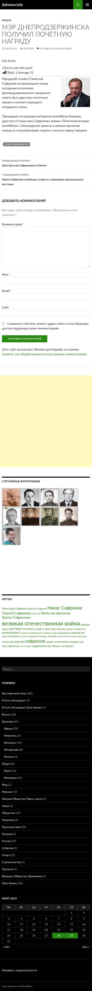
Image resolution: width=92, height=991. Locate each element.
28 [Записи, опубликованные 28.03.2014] (58, 935)
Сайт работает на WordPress (17, 986)
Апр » (85, 946)
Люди (5, 763)
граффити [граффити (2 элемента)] (39, 629)
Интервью (10, 777)
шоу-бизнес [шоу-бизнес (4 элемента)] (53, 646)
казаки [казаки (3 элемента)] (24, 632)
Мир (5, 784)
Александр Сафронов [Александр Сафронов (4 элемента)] (14, 608)
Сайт (5, 307)
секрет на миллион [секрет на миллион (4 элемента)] (57, 641)
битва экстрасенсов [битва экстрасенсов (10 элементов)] (55, 613)
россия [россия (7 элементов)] (19, 641)
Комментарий (13, 224)
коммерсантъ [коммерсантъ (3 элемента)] (36, 632)
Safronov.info (12, 5)
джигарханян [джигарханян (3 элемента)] (58, 628)
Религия (7, 834)
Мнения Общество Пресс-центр (22, 798)
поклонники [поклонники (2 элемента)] (63, 636)
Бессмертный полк (14, 693)
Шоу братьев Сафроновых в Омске (46, 162)
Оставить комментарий (55, 48)
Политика (8, 820)
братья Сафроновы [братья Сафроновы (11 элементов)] (16, 617)
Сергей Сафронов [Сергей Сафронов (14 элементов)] (16, 613)
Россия (6, 841)
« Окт (6, 946)
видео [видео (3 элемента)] (5, 628)
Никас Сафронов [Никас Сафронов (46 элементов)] (64, 607)
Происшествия (11, 827)
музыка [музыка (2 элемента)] (24, 636)
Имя (6, 274)
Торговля (7, 869)
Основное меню (87, 4)
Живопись (10, 735)
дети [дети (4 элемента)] (48, 628)
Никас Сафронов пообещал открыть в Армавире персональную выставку (46, 179)
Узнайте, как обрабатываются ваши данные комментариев (44, 354)
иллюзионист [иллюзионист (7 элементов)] (11, 632)
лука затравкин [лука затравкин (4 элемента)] (11, 636)
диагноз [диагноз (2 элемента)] (70, 629)
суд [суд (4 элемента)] (81, 641)
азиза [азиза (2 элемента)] (33, 613)
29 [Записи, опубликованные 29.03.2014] (71, 935)
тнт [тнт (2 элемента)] (22, 646)
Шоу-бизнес (9, 883)
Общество (8, 812)
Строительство (11, 862)
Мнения (7, 791)
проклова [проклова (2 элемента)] (82, 636)
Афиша (8, 728)
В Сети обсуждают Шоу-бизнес (22, 707)
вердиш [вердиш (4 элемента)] (85, 624)
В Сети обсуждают (14, 700)
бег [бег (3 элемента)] (38, 613)
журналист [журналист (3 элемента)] (80, 628)
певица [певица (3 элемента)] (43, 636)
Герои (7, 770)
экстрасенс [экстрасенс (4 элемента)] (67, 646)
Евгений (28, 48)
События (7, 848)
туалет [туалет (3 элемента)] (27, 646)
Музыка (9, 756)
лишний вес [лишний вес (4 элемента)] (78, 632)
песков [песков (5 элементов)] (52, 636)
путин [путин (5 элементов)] (5, 641)
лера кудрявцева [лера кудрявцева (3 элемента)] (61, 632)
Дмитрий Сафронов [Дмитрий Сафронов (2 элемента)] (37, 608)
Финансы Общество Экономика (22, 876)
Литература (11, 749)
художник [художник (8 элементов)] (39, 646)
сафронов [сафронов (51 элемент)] (35, 641)
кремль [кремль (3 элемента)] (48, 632)
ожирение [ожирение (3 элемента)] (33, 636)
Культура (7, 721)
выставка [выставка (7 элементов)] (15, 628)
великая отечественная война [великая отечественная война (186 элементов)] (41, 623)
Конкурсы (10, 742)
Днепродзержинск (17, 144)
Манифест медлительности (19, 970)
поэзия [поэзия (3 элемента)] (73, 636)
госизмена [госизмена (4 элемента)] (28, 628)
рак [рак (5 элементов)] (12, 641)
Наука (6, 805)
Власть (6, 20)
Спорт (6, 855)
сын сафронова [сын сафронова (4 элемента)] (11, 646)
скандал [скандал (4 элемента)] (74, 641)
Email (7, 291)
